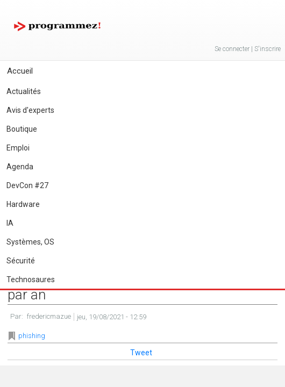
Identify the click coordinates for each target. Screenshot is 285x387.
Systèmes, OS (30, 242)
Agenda (19, 166)
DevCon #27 (27, 185)
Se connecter (232, 49)
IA (9, 223)
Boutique (21, 129)
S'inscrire (267, 49)
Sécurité (20, 260)
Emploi (18, 148)
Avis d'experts (30, 110)
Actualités (23, 91)
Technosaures (30, 279)
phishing (31, 336)
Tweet (141, 352)
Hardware (23, 204)
